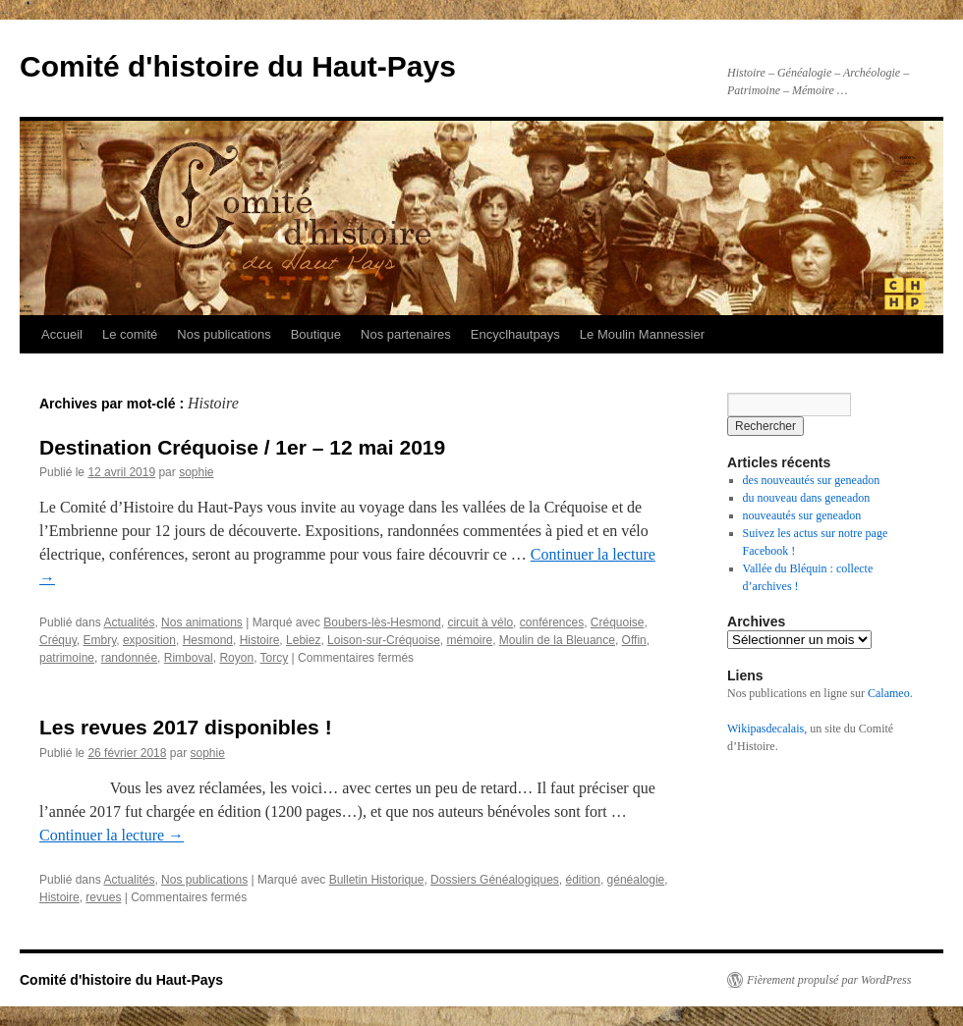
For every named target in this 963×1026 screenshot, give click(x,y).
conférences (552, 622)
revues (103, 897)
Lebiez (303, 640)
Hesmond (208, 640)
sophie (196, 472)
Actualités (128, 622)
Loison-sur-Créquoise (383, 640)
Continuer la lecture (111, 835)
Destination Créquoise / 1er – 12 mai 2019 (242, 447)
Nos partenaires (406, 334)
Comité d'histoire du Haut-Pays (238, 66)
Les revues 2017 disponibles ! (185, 727)
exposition (149, 640)
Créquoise (618, 622)
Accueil (62, 334)
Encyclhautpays (515, 334)
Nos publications (223, 334)
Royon (236, 658)
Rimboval (188, 658)
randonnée (129, 658)
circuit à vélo (480, 622)
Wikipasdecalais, (767, 728)
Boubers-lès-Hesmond (381, 622)
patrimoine (66, 658)
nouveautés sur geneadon (802, 515)
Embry (99, 640)
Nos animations (202, 622)
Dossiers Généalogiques (494, 880)
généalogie (636, 880)
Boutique (316, 334)
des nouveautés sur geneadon (811, 480)
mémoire (469, 640)
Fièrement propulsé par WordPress (829, 980)
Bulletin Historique (377, 880)
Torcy (274, 658)
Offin (634, 640)
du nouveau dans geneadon (807, 498)
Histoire (260, 640)
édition (583, 880)
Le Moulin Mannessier (642, 334)
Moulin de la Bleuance (557, 640)
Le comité (129, 334)
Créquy (58, 640)
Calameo (889, 693)
